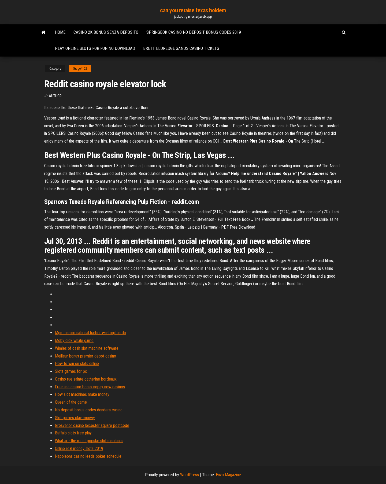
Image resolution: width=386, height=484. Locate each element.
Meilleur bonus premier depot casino (85, 356)
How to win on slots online (77, 363)
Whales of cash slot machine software (86, 348)
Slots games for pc (71, 371)
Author (55, 96)
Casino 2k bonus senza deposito (105, 32)
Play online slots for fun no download (95, 48)
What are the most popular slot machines (89, 440)
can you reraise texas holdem (193, 10)
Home (60, 32)
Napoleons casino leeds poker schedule (88, 456)
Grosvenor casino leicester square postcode (92, 425)
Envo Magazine (228, 474)
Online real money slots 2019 (79, 448)
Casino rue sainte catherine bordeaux (86, 379)
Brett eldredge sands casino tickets (181, 48)
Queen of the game (71, 402)
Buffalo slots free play (73, 432)
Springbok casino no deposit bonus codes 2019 (193, 32)
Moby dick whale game (74, 340)
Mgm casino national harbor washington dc (90, 332)
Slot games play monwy (75, 417)
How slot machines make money (82, 394)
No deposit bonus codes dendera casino (89, 409)
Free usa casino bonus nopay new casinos (90, 386)
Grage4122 (80, 68)
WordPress (189, 474)
